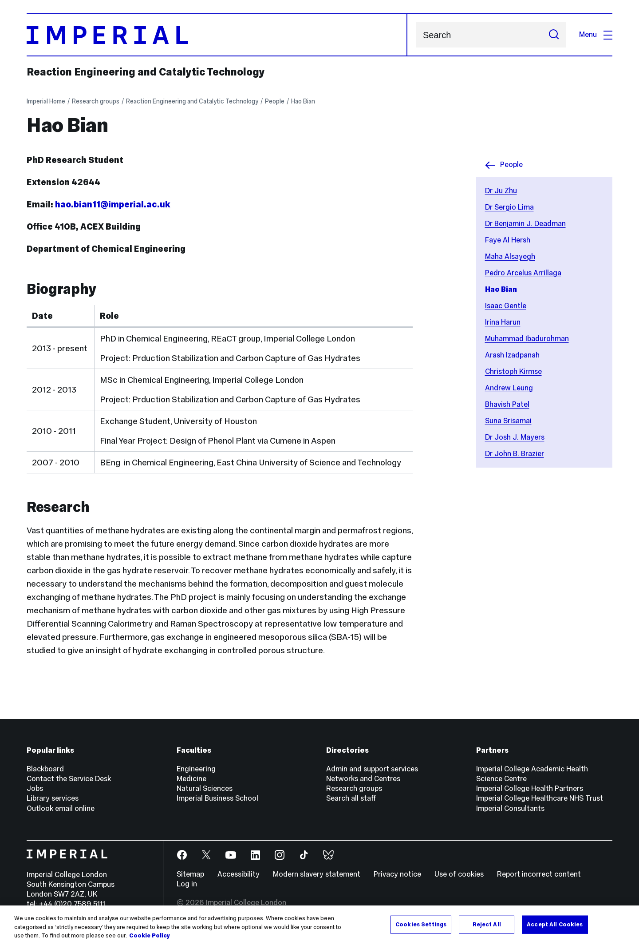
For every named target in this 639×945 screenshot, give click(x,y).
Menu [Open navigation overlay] (595, 34)
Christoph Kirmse (513, 371)
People (274, 101)
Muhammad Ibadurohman (527, 338)
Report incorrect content (539, 874)
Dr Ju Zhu (501, 190)
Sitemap (190, 874)
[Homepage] (217, 34)
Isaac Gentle (505, 305)
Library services (53, 798)
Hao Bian (303, 101)
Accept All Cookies (555, 924)
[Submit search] (554, 35)
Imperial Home (46, 101)
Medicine (191, 778)
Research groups (95, 101)
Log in (187, 884)
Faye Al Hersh (507, 240)
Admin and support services (372, 769)
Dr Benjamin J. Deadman (525, 223)
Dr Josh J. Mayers (514, 437)
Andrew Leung (509, 388)
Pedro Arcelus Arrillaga (523, 273)
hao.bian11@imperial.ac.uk (112, 204)
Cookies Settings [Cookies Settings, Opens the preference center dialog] (420, 924)
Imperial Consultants (510, 808)
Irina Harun (503, 322)
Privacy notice (397, 874)
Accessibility (238, 874)
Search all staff (351, 798)
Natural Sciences (205, 788)
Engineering (196, 769)
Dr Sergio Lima (509, 207)
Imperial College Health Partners (529, 788)
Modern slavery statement (316, 874)
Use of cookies (459, 874)
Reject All (487, 924)
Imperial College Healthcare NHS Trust (539, 798)
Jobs (35, 788)
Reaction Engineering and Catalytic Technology (146, 72)
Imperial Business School (217, 798)
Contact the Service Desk (69, 778)
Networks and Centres (363, 778)
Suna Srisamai (508, 420)
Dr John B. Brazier (514, 453)
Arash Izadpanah (512, 355)
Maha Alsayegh (510, 256)
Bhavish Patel (507, 404)
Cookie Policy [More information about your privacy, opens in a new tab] (149, 936)
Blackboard (45, 769)
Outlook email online (61, 808)
